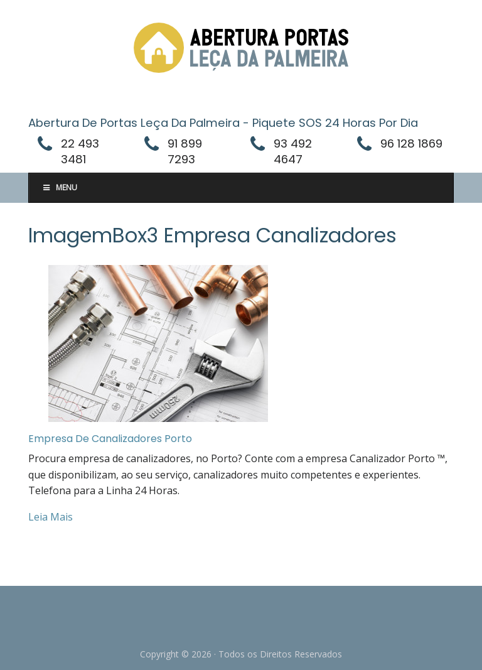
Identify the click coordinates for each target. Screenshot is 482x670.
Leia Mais (50, 517)
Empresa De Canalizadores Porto (110, 438)
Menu (59, 187)
